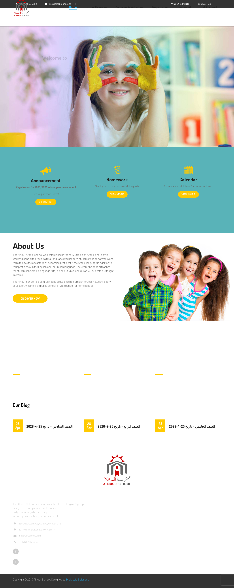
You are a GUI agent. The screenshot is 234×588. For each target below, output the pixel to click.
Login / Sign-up (75, 504)
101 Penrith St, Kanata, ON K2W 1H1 (35, 529)
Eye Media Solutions (77, 579)
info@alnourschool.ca (27, 535)
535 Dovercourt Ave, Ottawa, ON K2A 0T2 (37, 523)
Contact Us (204, 4)
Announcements (180, 4)
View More (45, 202)
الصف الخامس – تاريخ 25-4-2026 (192, 426)
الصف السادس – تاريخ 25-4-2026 (49, 426)
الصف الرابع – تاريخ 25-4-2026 (119, 426)
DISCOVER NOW (30, 298)
